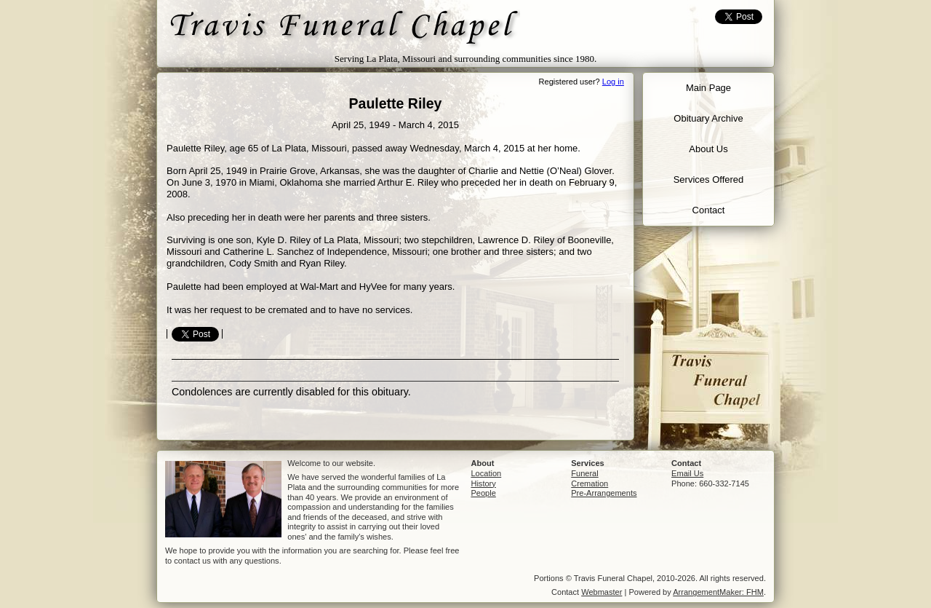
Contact (708, 210)
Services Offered (709, 179)
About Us (708, 148)
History (483, 483)
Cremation (589, 483)
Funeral (584, 473)
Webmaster (601, 592)
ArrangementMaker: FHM (718, 592)
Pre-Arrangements (603, 493)
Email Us (687, 473)
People (483, 493)
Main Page (708, 87)
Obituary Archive (708, 118)
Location (486, 473)
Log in (613, 81)
